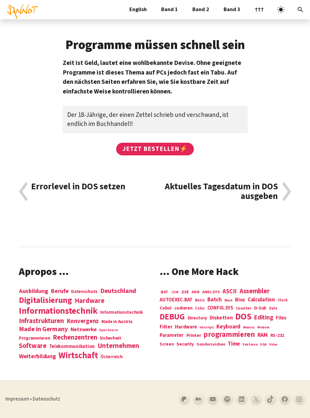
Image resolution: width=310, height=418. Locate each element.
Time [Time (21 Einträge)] (234, 343)
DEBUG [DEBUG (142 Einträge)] (172, 317)
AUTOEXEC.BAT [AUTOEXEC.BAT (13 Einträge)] (176, 300)
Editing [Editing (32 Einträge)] (263, 318)
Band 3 (232, 9)
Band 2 (200, 9)
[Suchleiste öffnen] (300, 9)
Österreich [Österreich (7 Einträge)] (111, 357)
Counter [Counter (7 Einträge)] (243, 308)
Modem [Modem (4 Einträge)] (263, 327)
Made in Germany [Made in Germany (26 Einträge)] (43, 329)
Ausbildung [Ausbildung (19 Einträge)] (33, 291)
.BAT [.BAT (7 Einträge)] (164, 292)
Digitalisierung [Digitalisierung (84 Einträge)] (45, 300)
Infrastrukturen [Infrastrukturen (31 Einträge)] (41, 321)
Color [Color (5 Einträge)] (200, 308)
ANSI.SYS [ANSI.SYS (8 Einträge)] (211, 292)
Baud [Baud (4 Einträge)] (228, 300)
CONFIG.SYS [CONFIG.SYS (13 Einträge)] (220, 308)
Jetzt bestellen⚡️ (155, 148)
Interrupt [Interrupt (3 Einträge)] (207, 327)
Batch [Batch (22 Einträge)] (214, 300)
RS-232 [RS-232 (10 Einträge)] (277, 335)
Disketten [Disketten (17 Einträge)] (221, 318)
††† (259, 9)
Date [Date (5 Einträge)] (273, 308)
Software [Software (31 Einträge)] (33, 346)
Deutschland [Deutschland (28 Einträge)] (118, 291)
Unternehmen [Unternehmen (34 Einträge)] (118, 346)
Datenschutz (46, 399)
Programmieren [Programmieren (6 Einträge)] (34, 338)
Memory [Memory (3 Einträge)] (249, 327)
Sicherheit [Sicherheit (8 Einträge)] (110, 338)
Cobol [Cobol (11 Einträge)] (166, 308)
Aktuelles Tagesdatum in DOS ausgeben (221, 191)
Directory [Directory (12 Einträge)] (197, 318)
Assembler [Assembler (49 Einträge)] (254, 291)
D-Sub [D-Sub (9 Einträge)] (260, 308)
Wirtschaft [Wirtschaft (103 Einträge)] (78, 355)
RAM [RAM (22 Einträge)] (262, 335)
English (138, 9)
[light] (281, 9)
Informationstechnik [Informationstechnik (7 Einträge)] (121, 312)
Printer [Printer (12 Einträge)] (193, 335)
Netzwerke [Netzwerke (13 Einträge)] (84, 329)
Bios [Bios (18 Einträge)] (240, 300)
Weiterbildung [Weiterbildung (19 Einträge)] (37, 356)
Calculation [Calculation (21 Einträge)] (261, 299)
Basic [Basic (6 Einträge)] (200, 300)
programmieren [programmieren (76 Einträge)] (229, 335)
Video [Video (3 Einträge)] (273, 344)
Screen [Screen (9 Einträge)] (167, 344)
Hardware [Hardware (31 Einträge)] (89, 301)
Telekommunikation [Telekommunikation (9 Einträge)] (72, 346)
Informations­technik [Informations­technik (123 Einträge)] (58, 311)
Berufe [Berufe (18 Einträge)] (59, 291)
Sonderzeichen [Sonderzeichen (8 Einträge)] (211, 344)
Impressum (17, 399)
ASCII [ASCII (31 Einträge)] (229, 291)
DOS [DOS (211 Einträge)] (243, 316)
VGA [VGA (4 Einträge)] (263, 345)
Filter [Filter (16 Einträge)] (166, 327)
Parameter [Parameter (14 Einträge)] (172, 335)
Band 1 (169, 9)
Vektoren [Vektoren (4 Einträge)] (250, 345)
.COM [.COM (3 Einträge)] (174, 292)
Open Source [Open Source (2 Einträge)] (108, 330)
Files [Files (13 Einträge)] (281, 318)
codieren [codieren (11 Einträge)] (183, 308)
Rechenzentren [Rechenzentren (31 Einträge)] (75, 337)
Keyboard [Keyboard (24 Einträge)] (228, 326)
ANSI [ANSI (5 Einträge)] (195, 292)
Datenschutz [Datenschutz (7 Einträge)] (84, 291)
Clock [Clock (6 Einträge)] (283, 300)
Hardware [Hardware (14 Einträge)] (186, 327)
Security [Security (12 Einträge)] (185, 344)
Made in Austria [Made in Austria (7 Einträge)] (116, 322)
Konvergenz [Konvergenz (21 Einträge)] (83, 321)
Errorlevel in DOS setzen (78, 187)
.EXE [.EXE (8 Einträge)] (185, 292)
